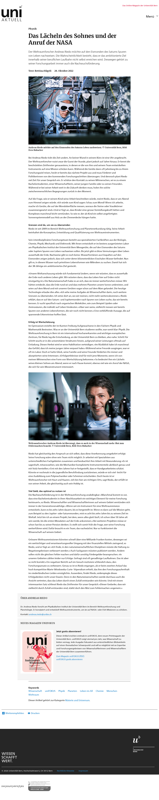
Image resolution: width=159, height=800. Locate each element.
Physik (61, 690)
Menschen (112, 690)
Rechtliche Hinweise (65, 770)
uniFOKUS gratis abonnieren (69, 659)
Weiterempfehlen (14, 713)
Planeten (72, 690)
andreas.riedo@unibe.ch (40, 614)
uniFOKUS (50, 690)
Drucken (35, 713)
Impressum (83, 770)
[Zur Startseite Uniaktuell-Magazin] (11, 13)
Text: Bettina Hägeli (39, 70)
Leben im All (86, 690)
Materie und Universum (77, 700)
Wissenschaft (35, 690)
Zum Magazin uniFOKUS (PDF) (70, 656)
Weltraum (33, 694)
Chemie (100, 690)
